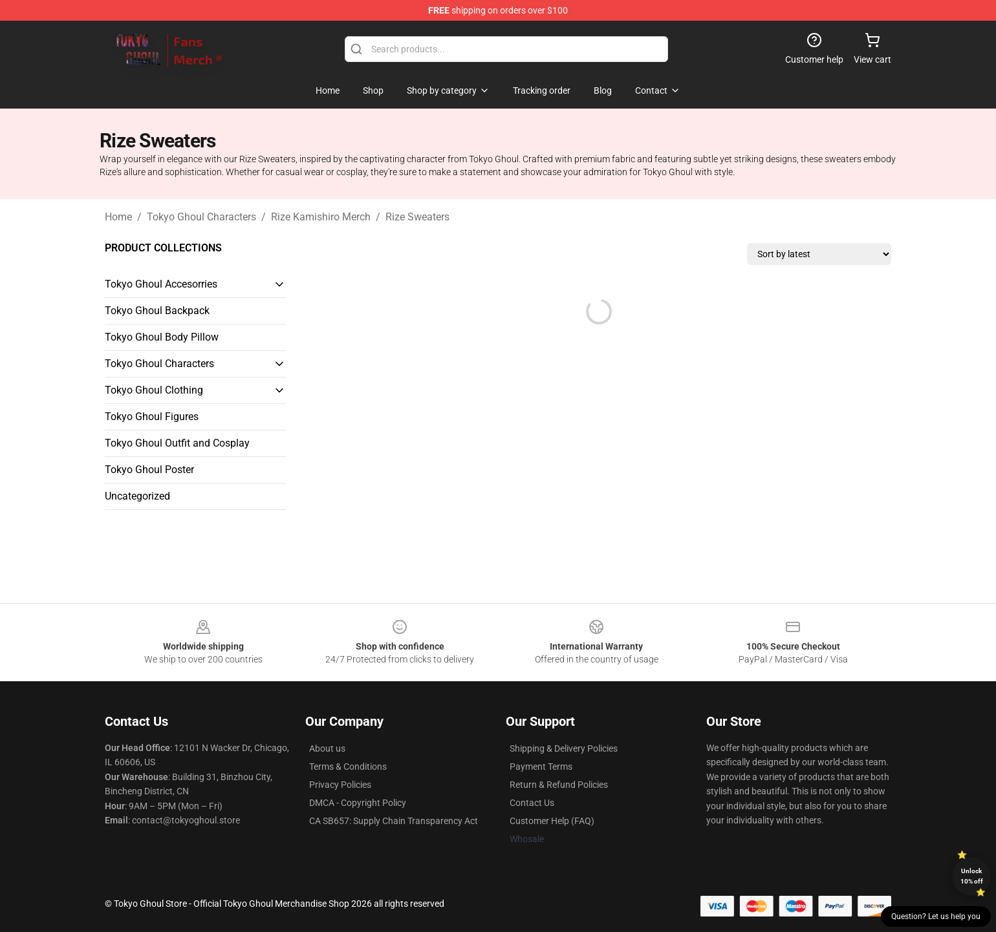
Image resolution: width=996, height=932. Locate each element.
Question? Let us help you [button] (935, 916)
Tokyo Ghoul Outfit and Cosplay (177, 443)
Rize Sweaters (417, 217)
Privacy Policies (340, 784)
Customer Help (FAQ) (552, 821)
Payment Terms (541, 766)
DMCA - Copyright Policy (357, 803)
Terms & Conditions (348, 766)
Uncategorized (137, 496)
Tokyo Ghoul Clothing (154, 390)
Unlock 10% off (971, 876)
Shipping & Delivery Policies (564, 748)
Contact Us (532, 803)
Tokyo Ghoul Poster (149, 469)
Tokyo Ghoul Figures (152, 416)
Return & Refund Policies (559, 784)
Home (118, 217)
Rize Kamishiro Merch (321, 217)
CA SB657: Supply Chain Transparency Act (393, 821)
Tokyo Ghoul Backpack (157, 310)
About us (327, 748)
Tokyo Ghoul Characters (201, 217)
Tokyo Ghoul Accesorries (161, 284)
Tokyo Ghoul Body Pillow (162, 337)
